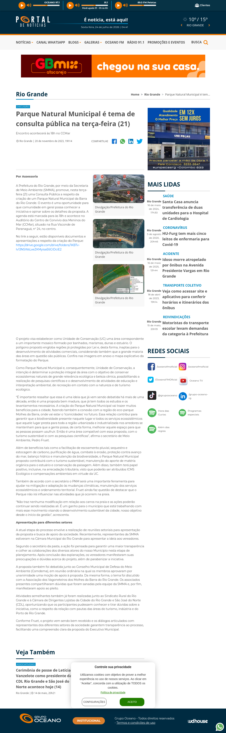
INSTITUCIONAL (88, 721)
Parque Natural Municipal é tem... (187, 94)
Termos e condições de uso (136, 723)
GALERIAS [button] (91, 42)
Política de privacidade (113, 692)
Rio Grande (152, 94)
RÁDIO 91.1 (135, 42)
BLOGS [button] (73, 42)
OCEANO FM (114, 42)
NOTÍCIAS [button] (23, 42)
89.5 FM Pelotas (147, 2)
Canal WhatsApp (50, 42)
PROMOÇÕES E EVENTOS (166, 42)
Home (135, 94)
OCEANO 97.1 (52, 2)
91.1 (106, 2)
